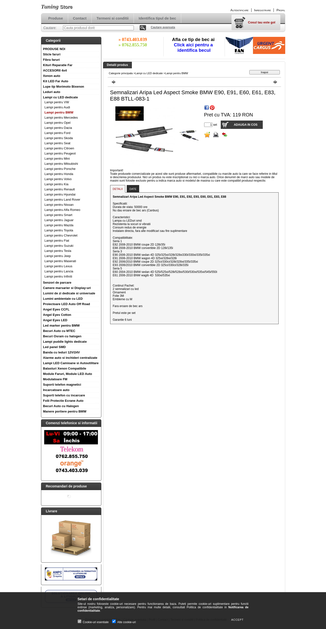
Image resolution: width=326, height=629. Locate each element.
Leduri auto (51, 92)
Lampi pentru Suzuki (59, 245)
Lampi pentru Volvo (58, 179)
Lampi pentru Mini (57, 158)
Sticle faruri (52, 54)
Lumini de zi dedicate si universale (69, 293)
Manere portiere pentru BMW (64, 411)
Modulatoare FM (55, 379)
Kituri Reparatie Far (58, 65)
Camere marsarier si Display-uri (67, 288)
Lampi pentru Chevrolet (60, 235)
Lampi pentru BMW (58, 112)
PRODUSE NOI (54, 49)
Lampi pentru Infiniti (58, 276)
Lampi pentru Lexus (58, 266)
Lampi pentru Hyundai (59, 194)
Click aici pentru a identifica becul (194, 47)
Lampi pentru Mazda (59, 225)
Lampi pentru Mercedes (61, 117)
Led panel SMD (54, 347)
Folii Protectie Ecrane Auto (63, 400)
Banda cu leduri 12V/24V (61, 352)
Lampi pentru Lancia (58, 271)
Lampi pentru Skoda (58, 138)
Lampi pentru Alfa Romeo (62, 210)
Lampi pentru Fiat (56, 240)
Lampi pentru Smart (58, 215)
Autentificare (240, 10)
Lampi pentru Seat (57, 143)
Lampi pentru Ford (57, 133)
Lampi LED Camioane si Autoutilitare (71, 363)
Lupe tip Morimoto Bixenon (63, 86)
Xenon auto (51, 76)
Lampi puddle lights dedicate (65, 341)
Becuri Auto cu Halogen (61, 406)
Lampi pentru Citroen (59, 148)
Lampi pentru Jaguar (59, 220)
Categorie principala (121, 73)
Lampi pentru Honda (58, 174)
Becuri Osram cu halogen (62, 336)
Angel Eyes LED (55, 320)
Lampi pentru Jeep (57, 256)
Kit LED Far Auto (55, 81)
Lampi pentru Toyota (58, 230)
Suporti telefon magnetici (62, 384)
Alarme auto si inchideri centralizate (70, 358)
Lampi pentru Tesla (57, 251)
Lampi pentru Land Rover (62, 199)
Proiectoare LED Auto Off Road (66, 304)
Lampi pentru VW (56, 102)
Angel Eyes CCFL (56, 309)
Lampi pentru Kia (56, 184)
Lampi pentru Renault (59, 189)
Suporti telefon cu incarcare (64, 395)
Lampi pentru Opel (57, 122)
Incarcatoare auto (56, 390)
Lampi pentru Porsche (59, 169)
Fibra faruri (51, 60)
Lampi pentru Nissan (59, 204)
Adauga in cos (245, 124)
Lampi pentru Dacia (58, 128)
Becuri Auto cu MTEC (59, 331)
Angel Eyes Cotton (57, 315)
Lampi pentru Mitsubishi (61, 163)
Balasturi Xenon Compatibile (64, 368)
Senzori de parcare (57, 282)
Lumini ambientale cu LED (63, 298)
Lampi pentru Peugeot (60, 153)
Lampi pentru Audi (57, 107)
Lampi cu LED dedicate (60, 97)
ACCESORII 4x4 (55, 70)
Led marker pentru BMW (61, 325)
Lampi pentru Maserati (60, 261)
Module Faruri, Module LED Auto (67, 374)
